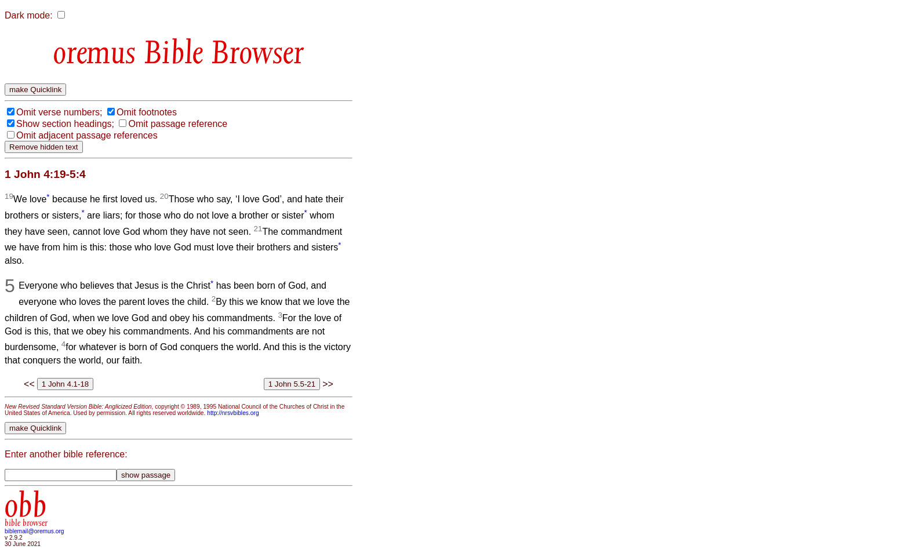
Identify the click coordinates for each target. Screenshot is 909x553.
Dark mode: (29, 15)
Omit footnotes (147, 112)
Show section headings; (65, 124)
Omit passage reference (177, 124)
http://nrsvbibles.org (233, 413)
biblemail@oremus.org (34, 531)
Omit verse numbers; (59, 112)
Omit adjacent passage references (87, 135)
